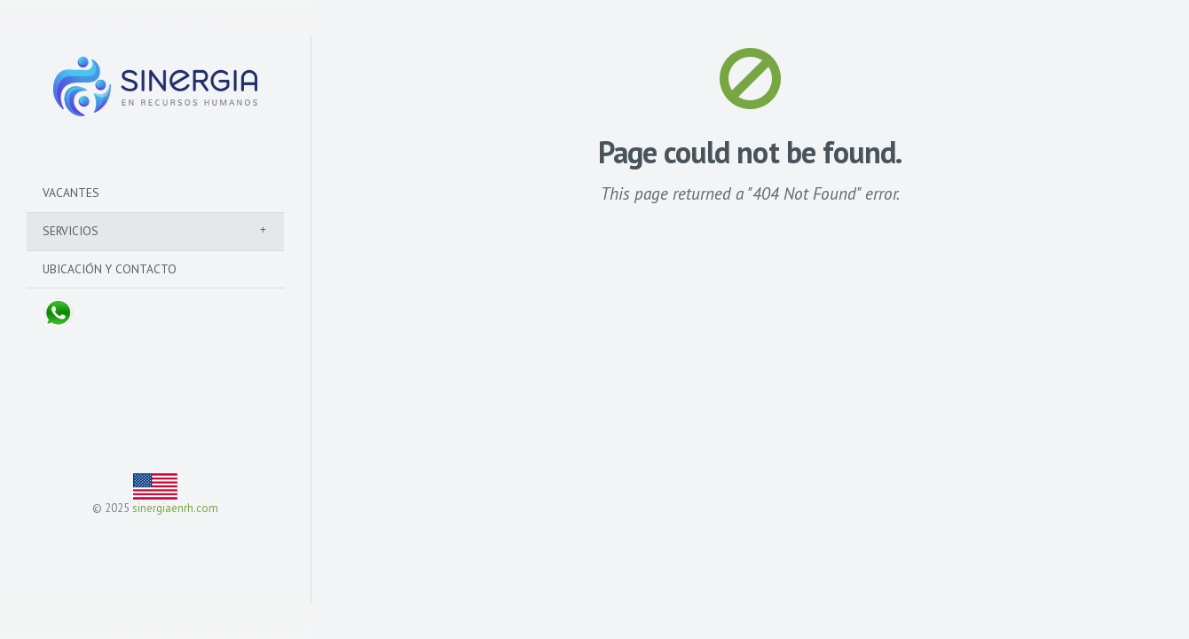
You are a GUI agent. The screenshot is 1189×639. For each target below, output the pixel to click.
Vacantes (71, 193)
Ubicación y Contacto (110, 269)
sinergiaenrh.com (175, 508)
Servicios (70, 231)
